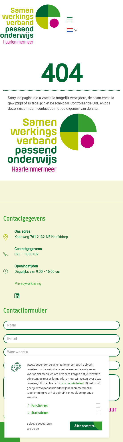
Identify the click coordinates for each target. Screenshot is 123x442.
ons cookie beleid (72, 383)
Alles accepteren (86, 426)
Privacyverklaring (27, 283)
